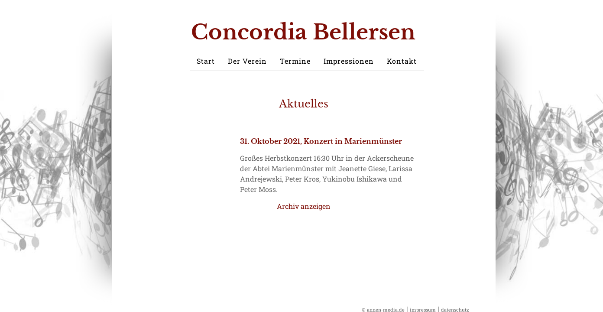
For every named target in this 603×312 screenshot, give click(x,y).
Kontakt (402, 60)
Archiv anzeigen (304, 206)
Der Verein (247, 60)
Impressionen (349, 60)
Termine (295, 60)
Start (206, 60)
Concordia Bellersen (303, 32)
